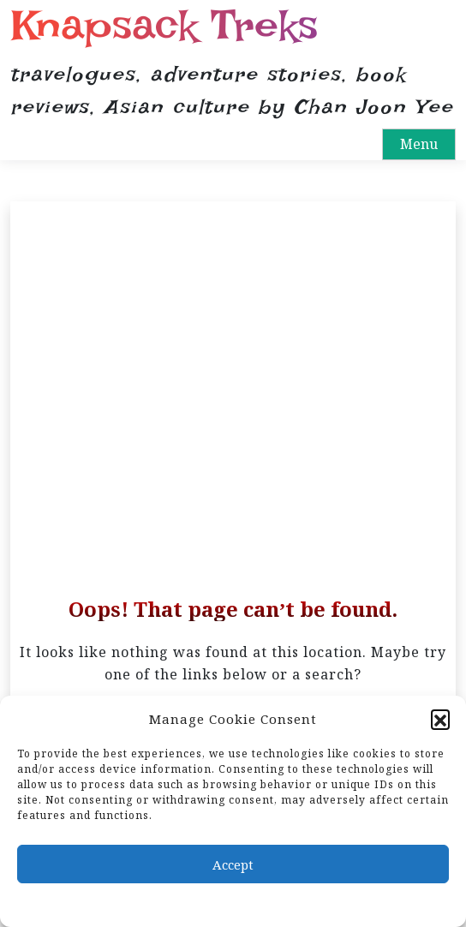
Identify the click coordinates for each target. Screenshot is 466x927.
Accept (233, 864)
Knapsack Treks (164, 25)
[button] (440, 718)
